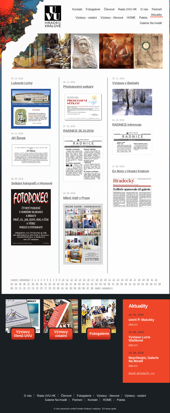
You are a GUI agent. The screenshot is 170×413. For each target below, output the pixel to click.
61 (130, 284)
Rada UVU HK (127, 9)
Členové (109, 9)
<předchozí (24, 280)
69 (11, 288)
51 (88, 284)
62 (134, 284)
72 (24, 288)
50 (83, 284)
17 (93, 280)
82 (66, 288)
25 (126, 280)
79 (54, 288)
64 (143, 284)
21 (109, 280)
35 (20, 284)
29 (143, 280)
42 (49, 284)
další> (98, 288)
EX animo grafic (108, 409)
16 (88, 280)
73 (28, 288)
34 (16, 284)
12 (71, 280)
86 (83, 288)
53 (96, 284)
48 (75, 284)
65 (147, 284)
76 (41, 288)
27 (135, 280)
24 (122, 280)
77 (45, 288)
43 (54, 284)
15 (84, 280)
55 (104, 284)
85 (79, 288)
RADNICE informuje (126, 125)
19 (101, 280)
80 (58, 288)
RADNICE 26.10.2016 (78, 131)
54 (100, 284)
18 (97, 280)
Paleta (143, 17)
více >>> (133, 324)
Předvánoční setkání (78, 86)
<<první (14, 280)
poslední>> (107, 288)
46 (66, 284)
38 (33, 284)
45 (62, 284)
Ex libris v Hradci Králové (130, 171)
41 (45, 284)
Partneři (157, 9)
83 (71, 288)
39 (37, 284)
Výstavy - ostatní (86, 17)
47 (71, 284)
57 (113, 284)
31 (152, 280)
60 (126, 284)
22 (114, 280)
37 (28, 284)
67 (155, 284)
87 (88, 288)
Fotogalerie (93, 9)
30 (147, 280)
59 (121, 284)
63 (138, 284)
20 (105, 280)
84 (75, 288)
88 (92, 288)
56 (109, 284)
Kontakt (77, 9)
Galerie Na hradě (56, 399)
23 (118, 280)
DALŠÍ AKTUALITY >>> (142, 373)
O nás (144, 9)
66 (151, 284)
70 (16, 288)
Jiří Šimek (18, 138)
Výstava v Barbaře (125, 83)
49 (79, 284)
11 (67, 280)
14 (80, 280)
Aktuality (156, 14)
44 (58, 284)
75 (37, 288)
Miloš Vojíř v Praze (76, 198)
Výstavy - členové (112, 17)
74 (33, 288)
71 (20, 288)
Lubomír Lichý (21, 83)
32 (156, 280)
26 (130, 280)
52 (92, 284)
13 (76, 280)
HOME (131, 17)
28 (139, 280)
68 (159, 284)
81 (62, 288)
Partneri (77, 399)
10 (63, 280)
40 (41, 284)
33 (11, 284)
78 (49, 288)
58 (117, 284)
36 (24, 284)
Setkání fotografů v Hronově (31, 183)
